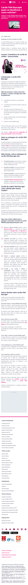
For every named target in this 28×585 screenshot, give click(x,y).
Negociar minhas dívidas (7, 430)
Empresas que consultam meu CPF (9, 507)
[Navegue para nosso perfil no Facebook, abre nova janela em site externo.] (18, 529)
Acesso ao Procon (5, 552)
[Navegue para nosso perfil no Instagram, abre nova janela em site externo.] (2, 529)
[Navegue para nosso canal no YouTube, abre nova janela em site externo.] (10, 529)
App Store (23, 231)
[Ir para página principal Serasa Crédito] (12, 2)
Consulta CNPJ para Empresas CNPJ (10, 512)
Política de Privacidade (6, 550)
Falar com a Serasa (6, 436)
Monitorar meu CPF (6, 432)
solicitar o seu (19, 379)
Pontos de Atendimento (7, 484)
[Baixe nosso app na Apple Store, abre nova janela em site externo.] (5, 533)
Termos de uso (5, 514)
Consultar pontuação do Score (8, 427)
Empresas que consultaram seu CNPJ (10, 510)
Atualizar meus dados (6, 441)
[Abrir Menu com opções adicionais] (3, 2)
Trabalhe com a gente (6, 557)
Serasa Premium (5, 456)
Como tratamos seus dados (8, 447)
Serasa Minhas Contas (6, 473)
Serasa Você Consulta (6, 471)
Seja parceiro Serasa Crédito (8, 522)
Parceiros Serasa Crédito (7, 438)
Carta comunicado (6, 505)
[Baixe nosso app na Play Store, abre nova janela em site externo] (14, 533)
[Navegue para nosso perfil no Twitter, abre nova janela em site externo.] (14, 529)
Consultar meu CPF (6, 423)
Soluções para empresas (7, 443)
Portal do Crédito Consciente (8, 501)
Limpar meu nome (5, 425)
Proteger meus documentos (8, 503)
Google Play (14, 231)
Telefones (4, 486)
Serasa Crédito (8, 229)
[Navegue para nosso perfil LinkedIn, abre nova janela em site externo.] (21, 529)
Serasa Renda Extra (6, 467)
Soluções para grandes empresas (9, 445)
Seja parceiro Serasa (6, 520)
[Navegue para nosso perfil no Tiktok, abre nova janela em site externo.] (6, 529)
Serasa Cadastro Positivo (7, 462)
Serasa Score (4, 458)
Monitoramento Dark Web (7, 434)
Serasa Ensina (5, 469)
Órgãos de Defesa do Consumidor (9, 554)
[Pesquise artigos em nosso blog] (19, 2)
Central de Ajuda (5, 488)
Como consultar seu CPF (7, 499)
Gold (7, 145)
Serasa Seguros (5, 475)
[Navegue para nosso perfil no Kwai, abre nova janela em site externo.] (25, 529)
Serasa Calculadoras (6, 464)
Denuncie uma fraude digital (8, 490)
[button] (14, 66)
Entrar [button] (24, 2)
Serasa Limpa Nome (6, 460)
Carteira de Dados (5, 478)
